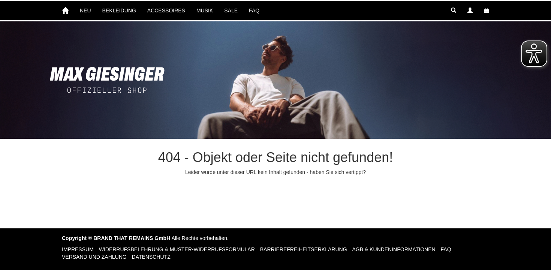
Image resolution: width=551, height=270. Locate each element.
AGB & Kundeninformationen (393, 249)
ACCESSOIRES (166, 11)
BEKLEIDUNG (119, 11)
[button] (453, 10)
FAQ (254, 11)
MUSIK (204, 11)
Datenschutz (151, 257)
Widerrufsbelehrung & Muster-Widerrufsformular (177, 249)
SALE (231, 11)
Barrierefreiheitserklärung (303, 249)
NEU (85, 11)
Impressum (78, 249)
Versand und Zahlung (94, 257)
